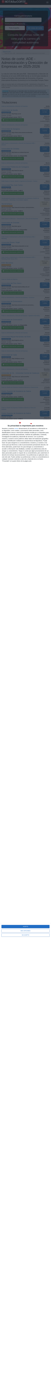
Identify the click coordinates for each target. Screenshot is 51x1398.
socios (16, 428)
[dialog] (25, 908)
